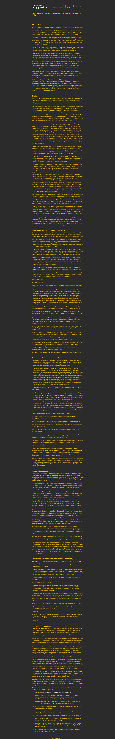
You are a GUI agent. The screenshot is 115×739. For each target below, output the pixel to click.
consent (54, 6)
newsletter (66, 7)
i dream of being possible (39, 6)
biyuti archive (69, 6)
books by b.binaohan (57, 7)
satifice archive (61, 6)
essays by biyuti (78, 6)
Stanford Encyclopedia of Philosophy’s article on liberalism (54, 692)
